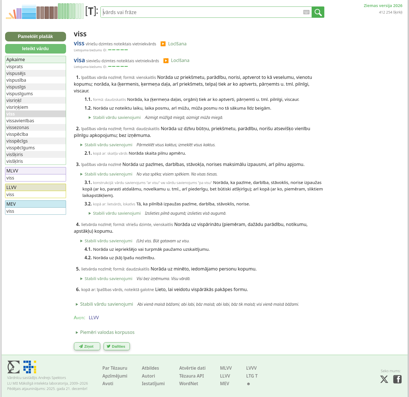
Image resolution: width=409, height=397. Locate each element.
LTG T (251, 376)
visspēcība (17, 134)
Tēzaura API (191, 376)
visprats (14, 66)
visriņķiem (17, 107)
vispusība (16, 80)
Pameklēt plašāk (35, 36)
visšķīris (14, 161)
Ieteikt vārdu (35, 48)
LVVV (251, 368)
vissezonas (17, 127)
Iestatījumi (153, 384)
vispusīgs (16, 87)
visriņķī (13, 100)
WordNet (188, 384)
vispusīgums (19, 93)
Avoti (107, 384)
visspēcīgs (17, 141)
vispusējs (16, 73)
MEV (224, 384)
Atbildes (150, 368)
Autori (148, 376)
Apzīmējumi (115, 376)
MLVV (226, 368)
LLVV (225, 376)
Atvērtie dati (192, 368)
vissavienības (20, 120)
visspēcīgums (20, 148)
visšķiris (14, 154)
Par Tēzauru (114, 368)
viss (10, 178)
